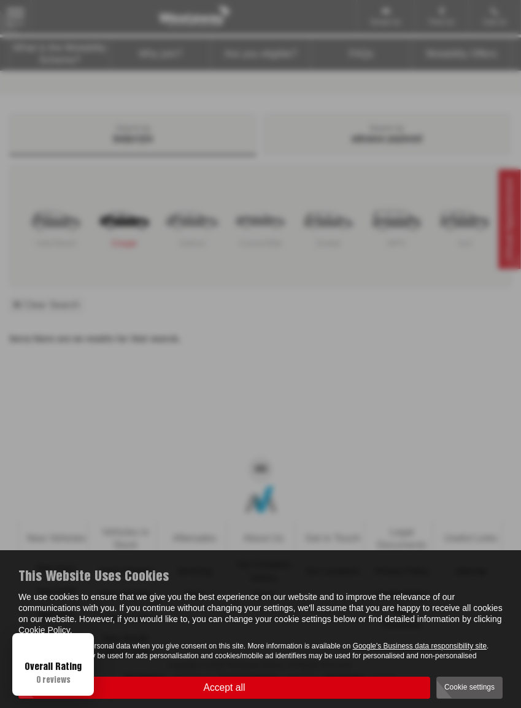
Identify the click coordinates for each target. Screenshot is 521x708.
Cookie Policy (44, 630)
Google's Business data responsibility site (420, 646)
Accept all (224, 687)
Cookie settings (469, 687)
